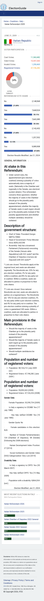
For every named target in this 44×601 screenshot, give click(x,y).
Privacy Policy (18, 580)
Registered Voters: (12, 68)
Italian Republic (22, 40)
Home (6, 21)
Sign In (40, 2)
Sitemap (7, 580)
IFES (5, 586)
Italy (21, 21)
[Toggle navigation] (4, 13)
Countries (14, 21)
